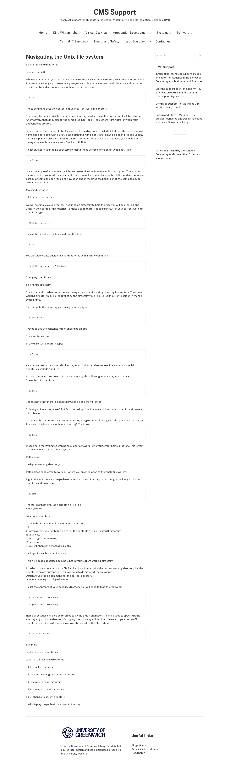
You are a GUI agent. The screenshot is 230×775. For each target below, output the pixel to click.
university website (76, 753)
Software (184, 32)
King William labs (67, 32)
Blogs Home (138, 745)
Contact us (162, 41)
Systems (164, 32)
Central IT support (166, 103)
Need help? (138, 752)
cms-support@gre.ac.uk (169, 96)
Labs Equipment (138, 41)
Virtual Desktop (96, 32)
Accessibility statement (145, 749)
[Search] (200, 55)
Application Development (132, 32)
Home (43, 32)
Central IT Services (74, 41)
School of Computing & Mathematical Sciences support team (177, 154)
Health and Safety (106, 41)
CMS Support (115, 12)
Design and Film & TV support (173, 115)
